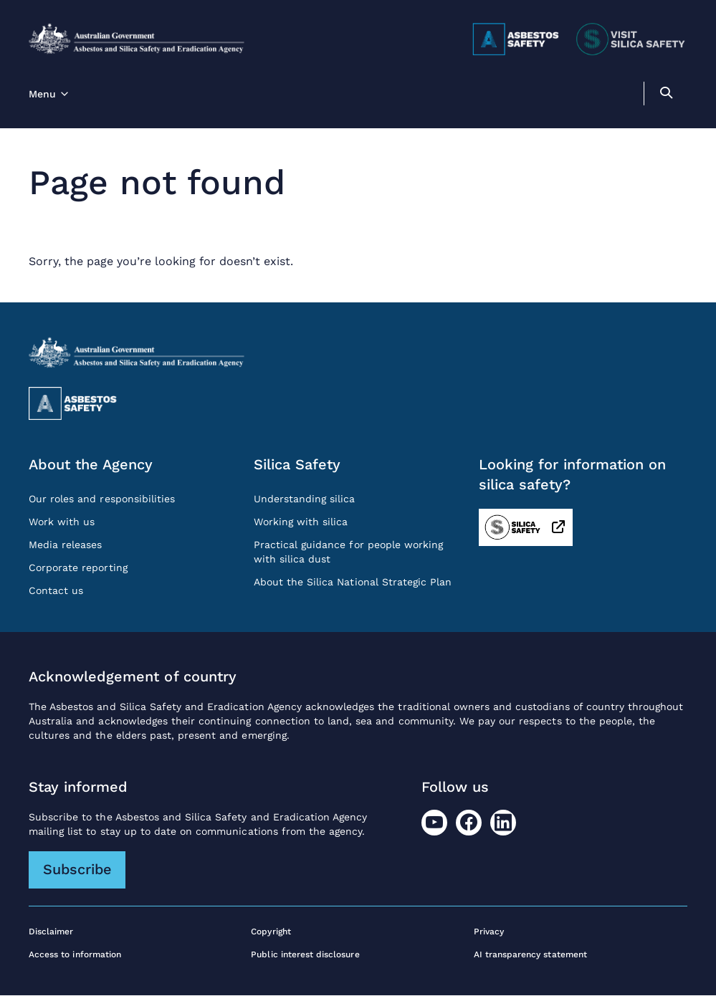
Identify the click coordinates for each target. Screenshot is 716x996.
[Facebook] (469, 822)
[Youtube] (434, 822)
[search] (666, 95)
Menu (42, 94)
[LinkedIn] (503, 822)
